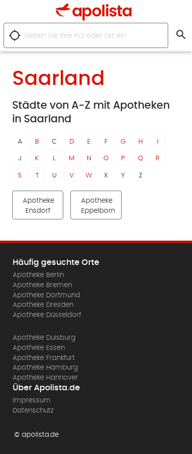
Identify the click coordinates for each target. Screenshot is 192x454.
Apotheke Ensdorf (38, 205)
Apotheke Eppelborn (98, 205)
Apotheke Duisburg (44, 337)
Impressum (32, 400)
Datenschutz (33, 410)
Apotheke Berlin (38, 275)
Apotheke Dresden (43, 304)
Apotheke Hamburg (45, 367)
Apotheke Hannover (45, 377)
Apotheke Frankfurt (44, 357)
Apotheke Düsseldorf (47, 315)
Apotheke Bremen (42, 285)
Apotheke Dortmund (46, 295)
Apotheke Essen (39, 347)
